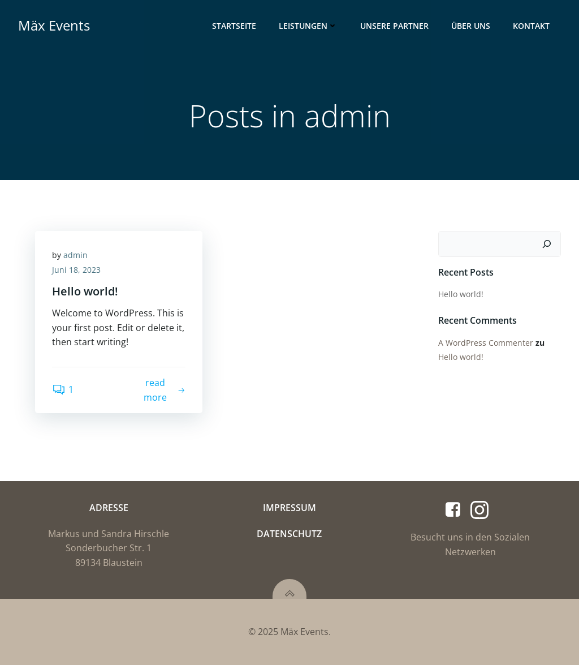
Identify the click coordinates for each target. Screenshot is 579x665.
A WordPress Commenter (485, 342)
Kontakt (531, 25)
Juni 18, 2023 (76, 269)
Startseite (234, 25)
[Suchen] (546, 243)
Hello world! (460, 294)
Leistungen (308, 25)
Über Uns (470, 25)
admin (75, 255)
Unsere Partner (394, 25)
